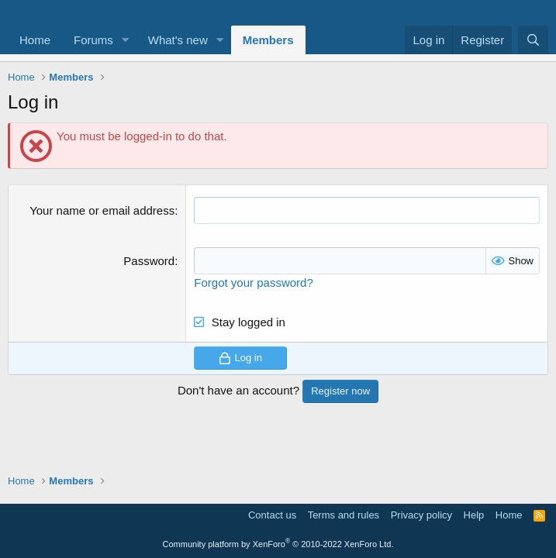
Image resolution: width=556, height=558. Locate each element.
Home (34, 39)
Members (268, 39)
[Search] (533, 40)
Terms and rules (343, 515)
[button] (125, 40)
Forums (93, 39)
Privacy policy (421, 515)
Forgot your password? (253, 282)
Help (474, 515)
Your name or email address (101, 210)
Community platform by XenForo (278, 544)
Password (148, 260)
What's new (178, 39)
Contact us (272, 515)
